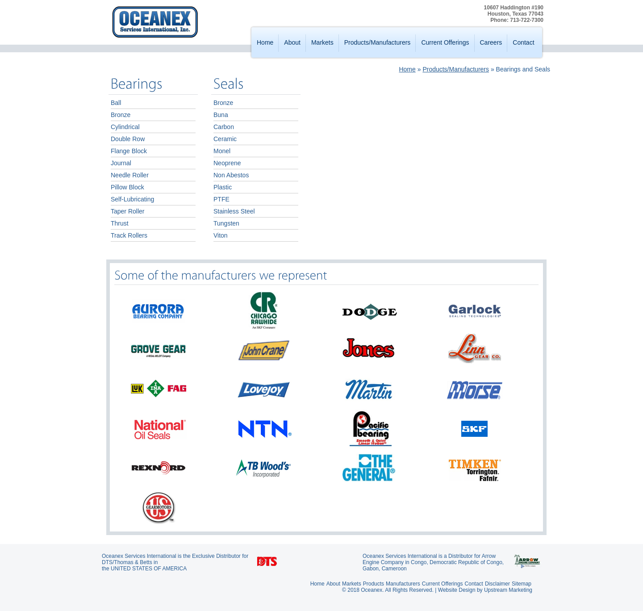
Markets (322, 42)
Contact (523, 42)
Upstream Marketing (508, 590)
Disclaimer (497, 584)
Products (373, 584)
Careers (491, 42)
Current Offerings (445, 42)
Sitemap (521, 584)
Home (265, 42)
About (292, 42)
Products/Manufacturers (377, 42)
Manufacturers (403, 584)
